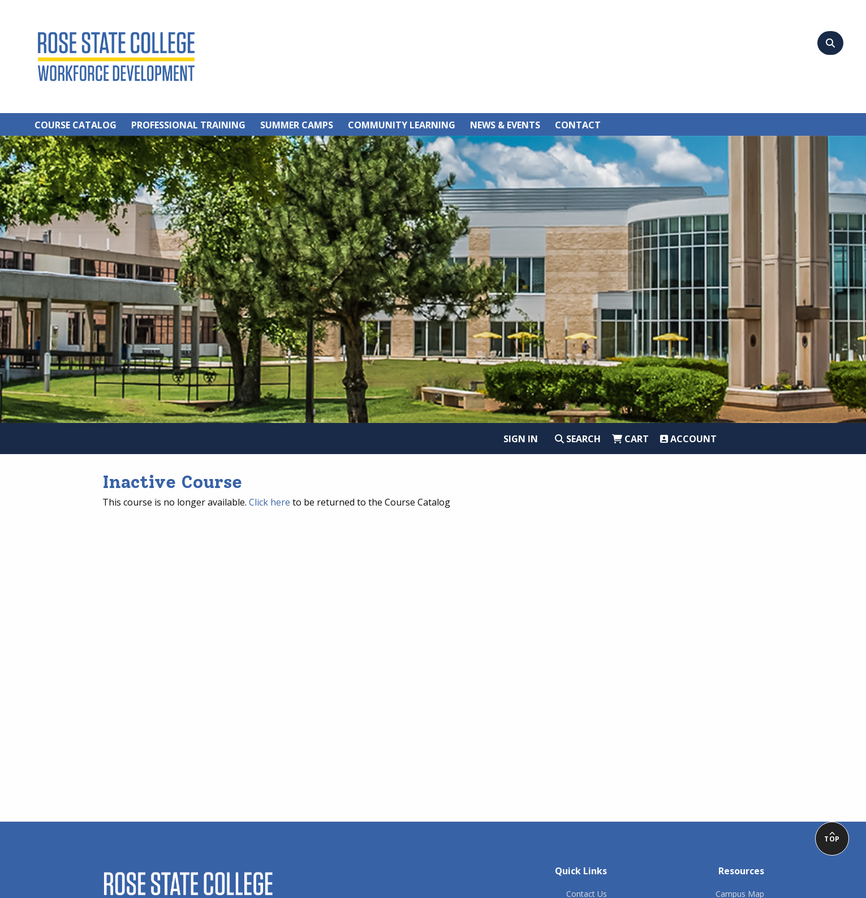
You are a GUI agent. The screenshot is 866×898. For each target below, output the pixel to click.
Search (578, 439)
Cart (630, 439)
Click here (269, 502)
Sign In (520, 439)
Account (688, 439)
